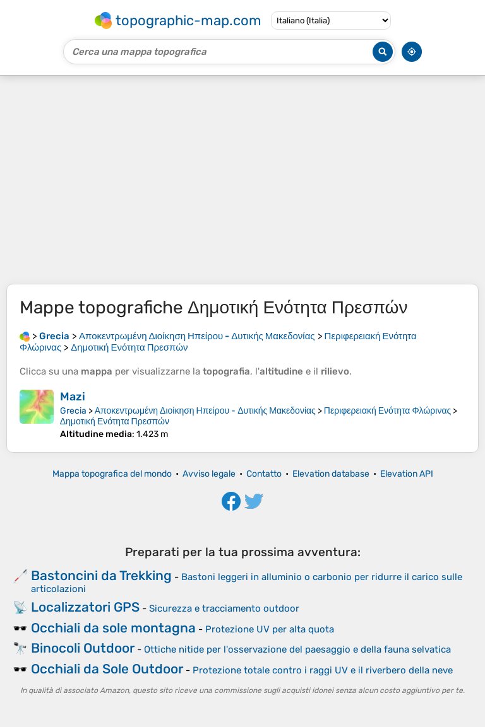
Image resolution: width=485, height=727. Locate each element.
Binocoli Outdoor (83, 648)
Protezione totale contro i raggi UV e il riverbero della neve (323, 670)
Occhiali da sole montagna (113, 628)
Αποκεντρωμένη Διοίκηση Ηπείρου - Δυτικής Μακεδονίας (205, 410)
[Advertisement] (242, 179)
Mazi (72, 397)
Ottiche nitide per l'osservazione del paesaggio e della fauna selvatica (297, 649)
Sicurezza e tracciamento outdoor (224, 608)
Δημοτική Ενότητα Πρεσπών (114, 421)
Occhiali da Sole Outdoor (107, 669)
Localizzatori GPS (85, 607)
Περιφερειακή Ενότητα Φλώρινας (387, 410)
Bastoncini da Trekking (101, 575)
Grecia (73, 410)
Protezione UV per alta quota (269, 629)
